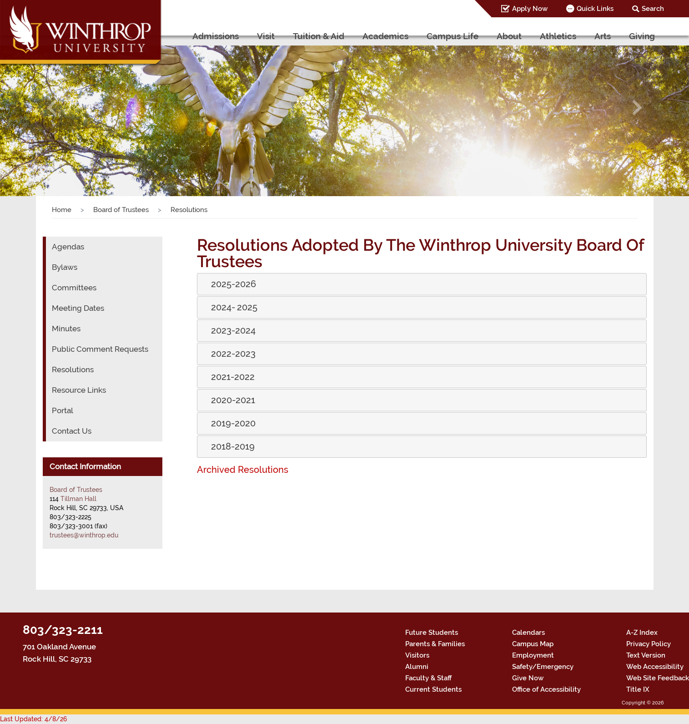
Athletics (564, 36)
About (519, 36)
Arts (605, 36)
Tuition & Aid (346, 36)
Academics (408, 36)
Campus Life (468, 36)
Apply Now (538, 8)
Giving (643, 36)
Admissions (249, 36)
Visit (295, 36)
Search (654, 8)
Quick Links (600, 8)
